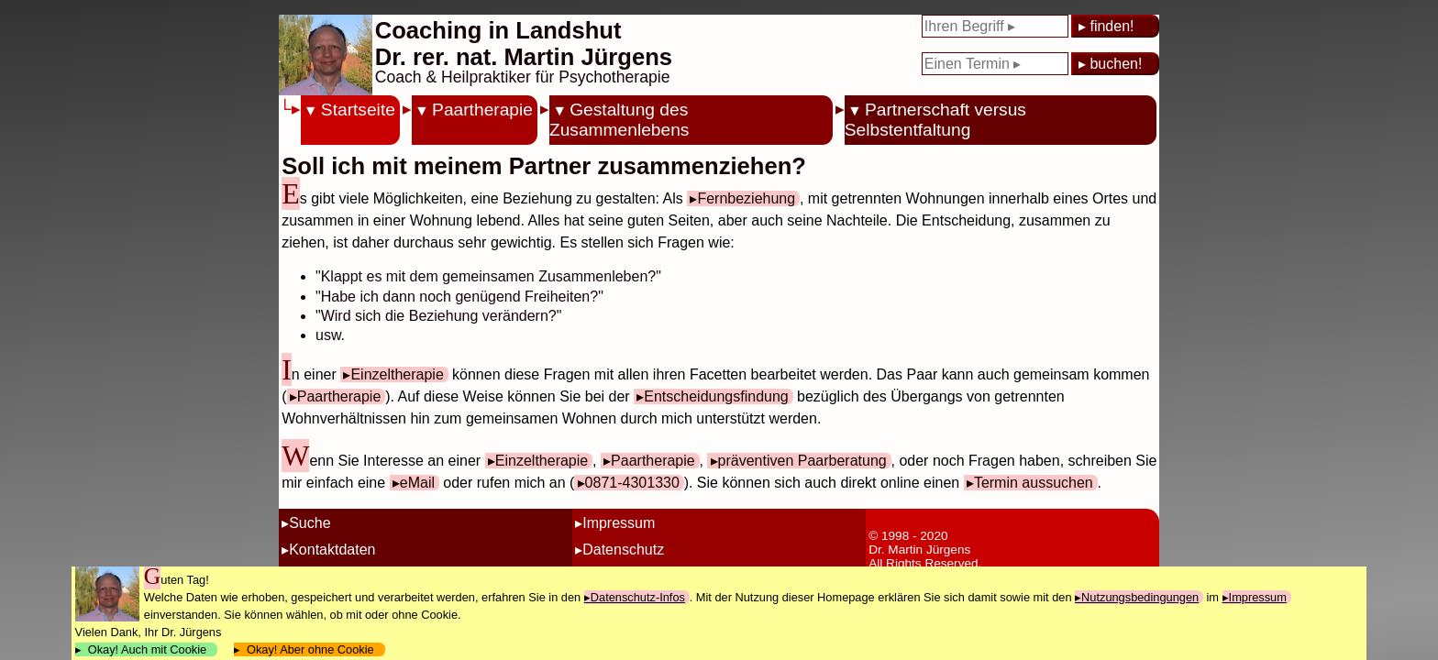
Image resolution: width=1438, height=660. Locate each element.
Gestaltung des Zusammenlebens (619, 119)
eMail (417, 482)
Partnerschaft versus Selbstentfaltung (935, 119)
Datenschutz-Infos (638, 597)
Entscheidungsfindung (716, 396)
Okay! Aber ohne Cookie (310, 649)
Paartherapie (482, 109)
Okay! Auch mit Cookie (148, 649)
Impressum (618, 523)
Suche (309, 523)
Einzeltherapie (396, 374)
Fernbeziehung (746, 198)
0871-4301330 (632, 482)
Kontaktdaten (332, 549)
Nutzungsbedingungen (1140, 597)
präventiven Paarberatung (802, 460)
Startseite (358, 109)
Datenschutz (623, 549)
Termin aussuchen (1033, 482)
